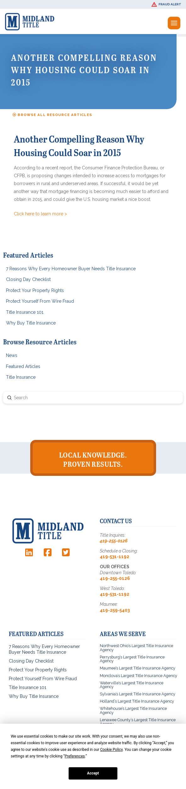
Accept (93, 773)
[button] (167, 4)
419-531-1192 (114, 556)
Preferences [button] (75, 756)
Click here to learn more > (40, 213)
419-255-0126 (113, 540)
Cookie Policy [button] (111, 749)
